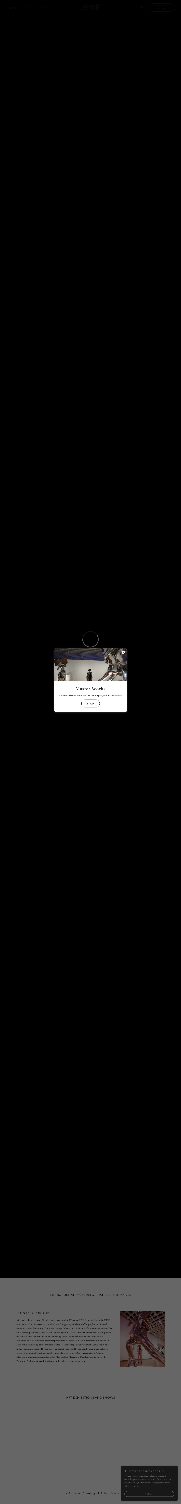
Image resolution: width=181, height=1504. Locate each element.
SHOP (90, 703)
